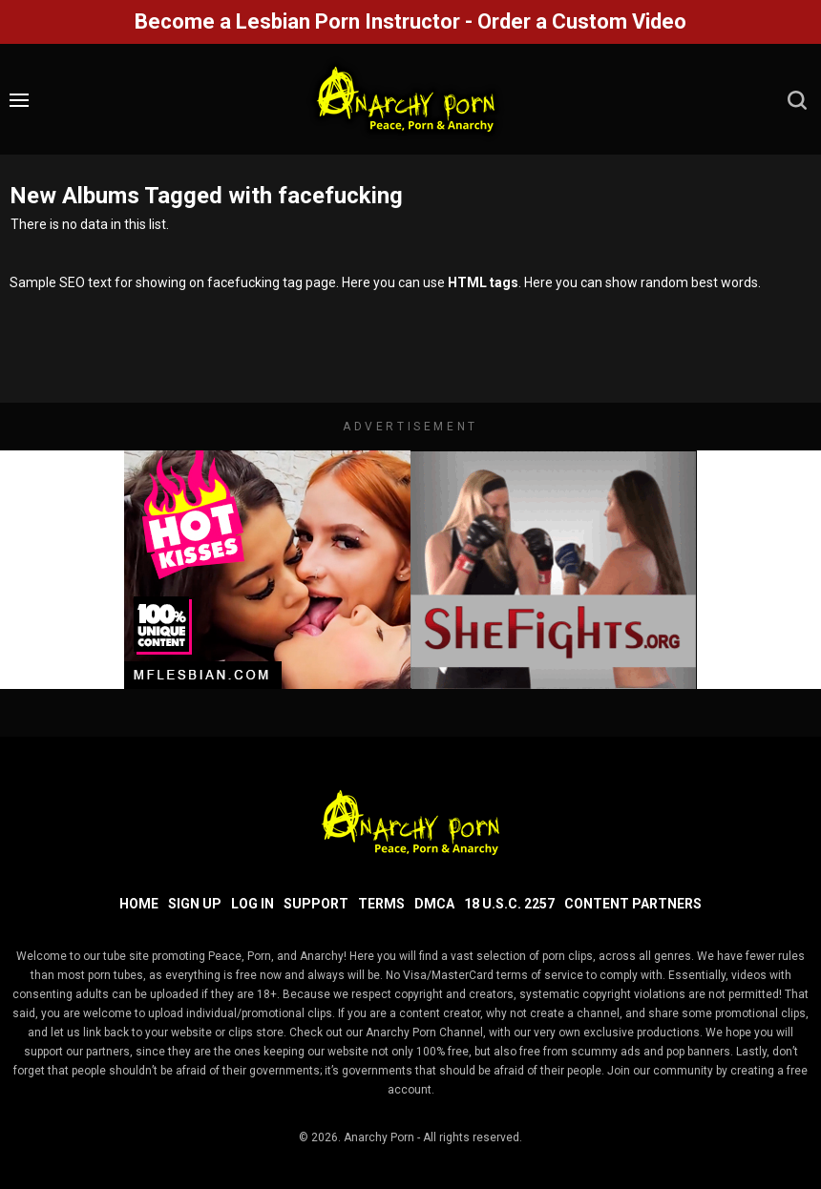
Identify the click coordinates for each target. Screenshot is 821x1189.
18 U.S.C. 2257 (509, 903)
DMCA (434, 903)
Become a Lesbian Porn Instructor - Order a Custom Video (410, 21)
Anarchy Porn (379, 1137)
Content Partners (633, 903)
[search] (797, 100)
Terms (381, 903)
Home (138, 903)
